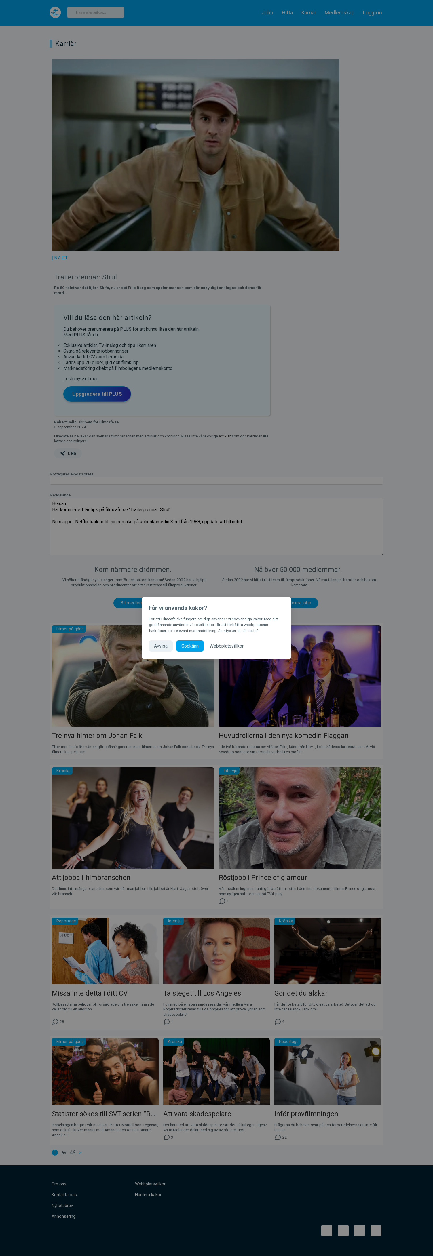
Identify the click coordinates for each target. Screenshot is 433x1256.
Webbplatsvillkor (227, 646)
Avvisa (161, 646)
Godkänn (190, 646)
